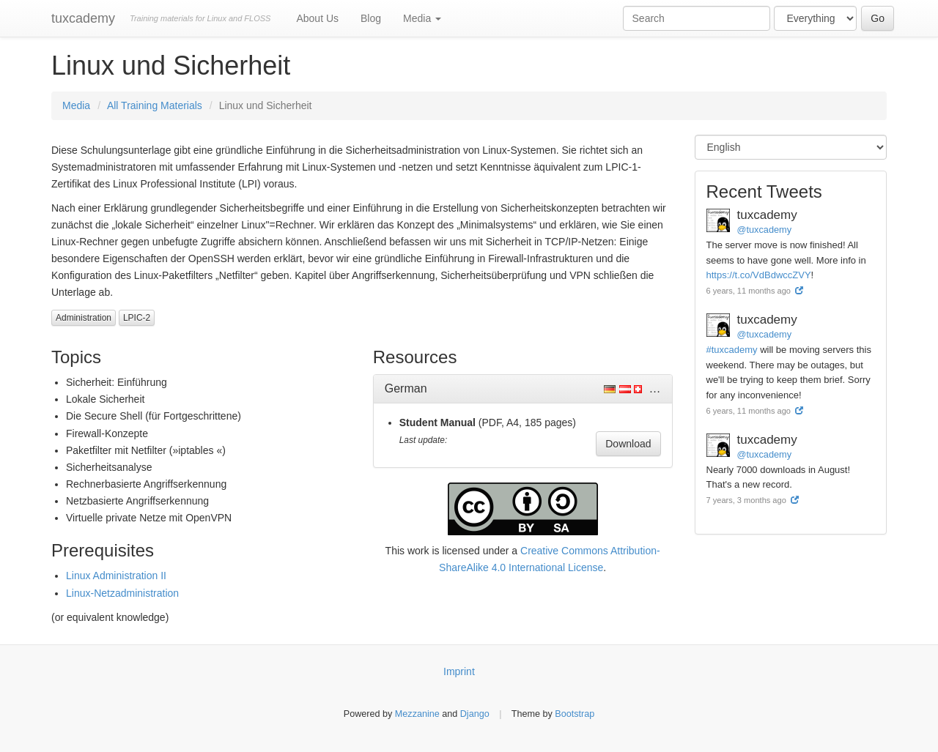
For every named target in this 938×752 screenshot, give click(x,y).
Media (422, 18)
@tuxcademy (764, 229)
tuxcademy (83, 18)
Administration (83, 318)
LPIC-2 (136, 318)
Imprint (459, 671)
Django (475, 714)
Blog (371, 18)
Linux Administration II (116, 575)
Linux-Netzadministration (122, 593)
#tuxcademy (732, 349)
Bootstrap (574, 714)
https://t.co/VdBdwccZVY (758, 274)
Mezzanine (417, 714)
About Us (317, 18)
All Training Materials (154, 105)
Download (628, 444)
